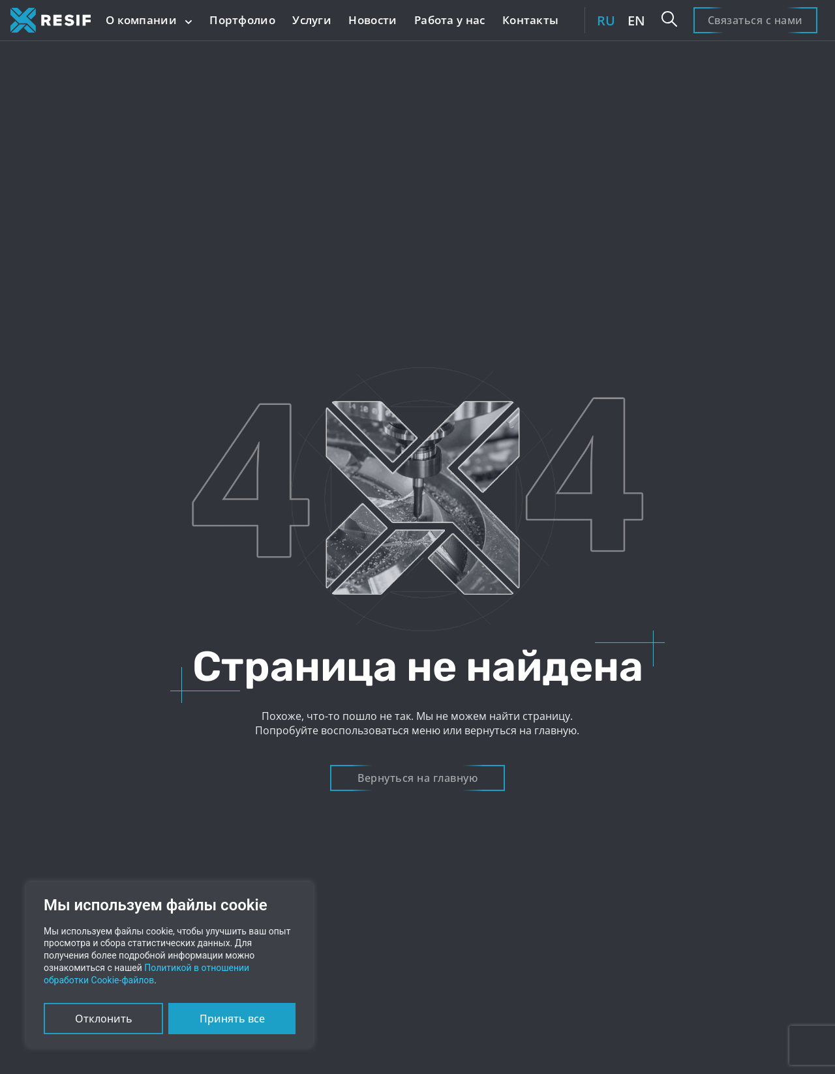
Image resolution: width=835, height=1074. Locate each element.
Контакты (530, 19)
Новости (372, 19)
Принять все (232, 1018)
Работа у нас (449, 19)
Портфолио (242, 19)
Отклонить (103, 1018)
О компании (149, 19)
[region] (169, 965)
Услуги (311, 19)
